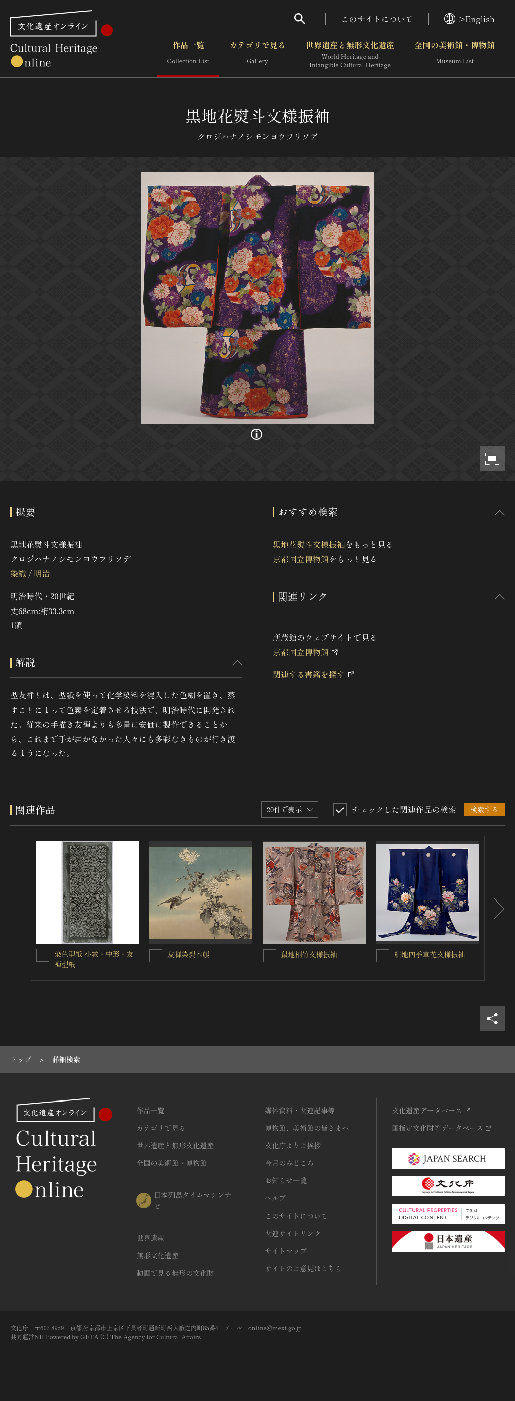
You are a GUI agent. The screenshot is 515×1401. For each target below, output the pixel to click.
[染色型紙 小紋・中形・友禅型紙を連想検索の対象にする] (42, 955)
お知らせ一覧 (286, 1180)
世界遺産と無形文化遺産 (350, 55)
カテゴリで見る (257, 55)
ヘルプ (275, 1198)
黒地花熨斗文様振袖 (309, 544)
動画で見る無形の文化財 (175, 1273)
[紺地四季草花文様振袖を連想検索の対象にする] (382, 955)
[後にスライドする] (495, 908)
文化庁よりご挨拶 (293, 1145)
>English (469, 19)
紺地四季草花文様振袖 (429, 954)
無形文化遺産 (157, 1255)
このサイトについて (377, 19)
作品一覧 (188, 55)
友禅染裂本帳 (188, 954)
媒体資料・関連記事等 (300, 1110)
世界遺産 (150, 1238)
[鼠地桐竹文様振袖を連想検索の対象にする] (269, 955)
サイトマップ (286, 1251)
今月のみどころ (289, 1163)
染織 (18, 573)
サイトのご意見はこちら (303, 1268)
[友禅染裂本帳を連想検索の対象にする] (155, 955)
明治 (42, 573)
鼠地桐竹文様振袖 (309, 954)
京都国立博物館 (301, 559)
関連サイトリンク (293, 1233)
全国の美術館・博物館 (454, 55)
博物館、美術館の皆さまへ (307, 1128)
